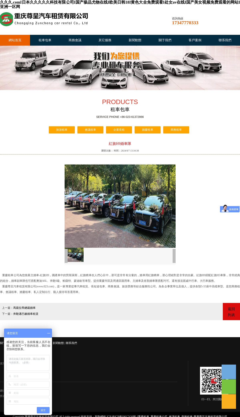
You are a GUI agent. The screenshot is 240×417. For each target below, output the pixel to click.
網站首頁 (15, 40)
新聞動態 (135, 40)
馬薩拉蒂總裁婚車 (24, 307)
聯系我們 (225, 40)
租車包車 (45, 40)
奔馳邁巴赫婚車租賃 (25, 313)
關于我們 (165, 40)
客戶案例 (195, 40)
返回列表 (231, 312)
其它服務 (105, 40)
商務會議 (75, 40)
